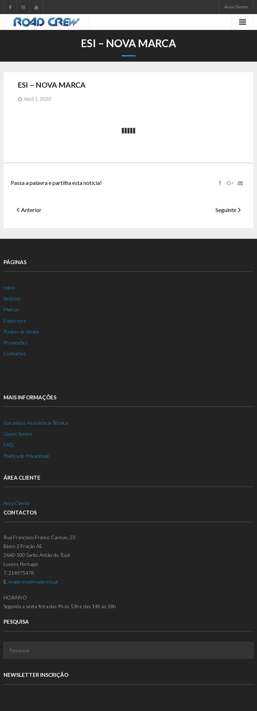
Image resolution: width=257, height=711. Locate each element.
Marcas (11, 309)
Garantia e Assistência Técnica (36, 423)
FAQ (8, 445)
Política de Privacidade (27, 456)
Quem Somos (18, 434)
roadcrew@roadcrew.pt (33, 582)
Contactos (15, 353)
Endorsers (15, 321)
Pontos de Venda (21, 332)
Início (9, 288)
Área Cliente (236, 7)
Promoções (16, 342)
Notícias (12, 298)
